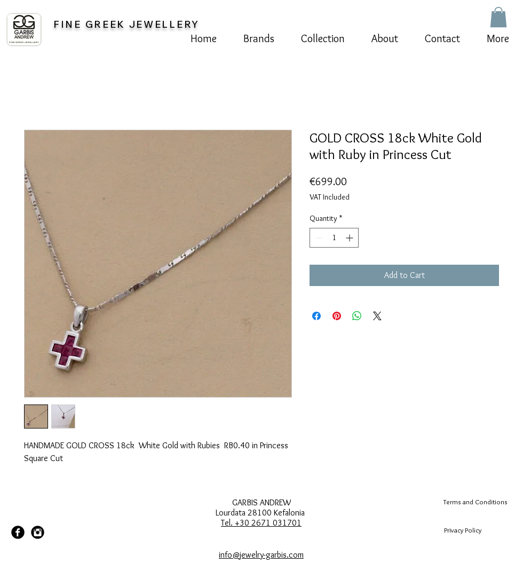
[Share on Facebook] (316, 316)
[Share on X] (377, 316)
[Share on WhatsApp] (357, 316)
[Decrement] (317, 237)
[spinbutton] (334, 237)
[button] (498, 17)
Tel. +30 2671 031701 (261, 523)
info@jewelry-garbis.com (261, 555)
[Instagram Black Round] (37, 532)
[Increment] (350, 237)
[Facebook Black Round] (18, 532)
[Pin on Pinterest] (336, 316)
